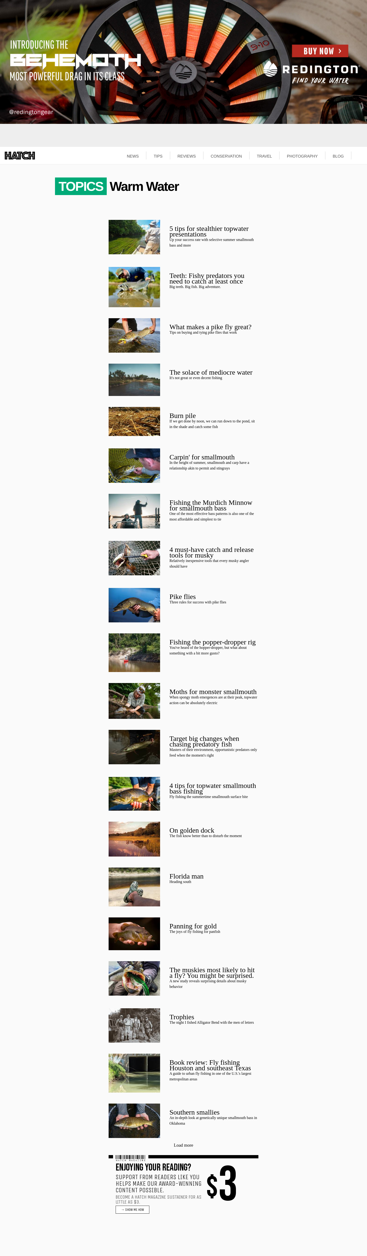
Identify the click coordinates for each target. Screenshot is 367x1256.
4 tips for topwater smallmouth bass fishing (212, 788)
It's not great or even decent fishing (195, 378)
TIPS (158, 156)
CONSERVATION (226, 156)
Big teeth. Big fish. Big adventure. (195, 287)
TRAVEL (264, 156)
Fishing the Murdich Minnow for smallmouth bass (210, 505)
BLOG (338, 156)
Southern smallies (194, 1112)
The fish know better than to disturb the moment (205, 836)
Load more (183, 1145)
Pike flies (182, 596)
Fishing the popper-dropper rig (212, 642)
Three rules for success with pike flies (197, 602)
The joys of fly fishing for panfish (194, 932)
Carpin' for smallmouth (202, 457)
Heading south (180, 882)
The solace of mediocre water (211, 372)
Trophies (181, 1017)
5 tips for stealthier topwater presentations (209, 231)
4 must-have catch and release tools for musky (211, 552)
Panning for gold (193, 926)
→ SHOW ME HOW (132, 1210)
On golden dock (191, 830)
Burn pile (182, 415)
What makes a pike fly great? (210, 327)
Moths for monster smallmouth (213, 691)
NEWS (133, 156)
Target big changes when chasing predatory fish (204, 741)
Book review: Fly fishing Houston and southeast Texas (210, 1065)
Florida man (186, 876)
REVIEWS (186, 156)
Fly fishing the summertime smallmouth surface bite (208, 797)
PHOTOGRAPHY (302, 156)
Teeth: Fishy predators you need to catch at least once (206, 278)
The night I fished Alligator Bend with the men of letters (211, 1022)
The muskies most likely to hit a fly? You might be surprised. (212, 972)
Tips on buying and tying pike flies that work (203, 332)
